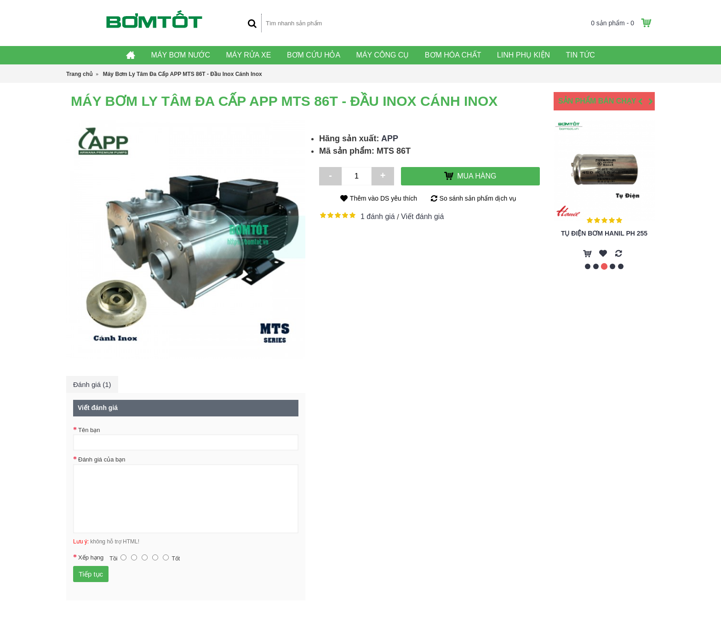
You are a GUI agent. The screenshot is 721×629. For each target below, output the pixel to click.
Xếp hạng (90, 557)
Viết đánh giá (422, 216)
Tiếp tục (91, 574)
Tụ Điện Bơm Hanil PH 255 (604, 233)
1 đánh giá (377, 216)
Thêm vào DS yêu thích (383, 198)
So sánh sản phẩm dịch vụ (478, 198)
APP (389, 138)
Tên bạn (89, 430)
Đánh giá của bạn (101, 459)
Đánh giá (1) (92, 384)
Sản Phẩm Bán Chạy (597, 101)
